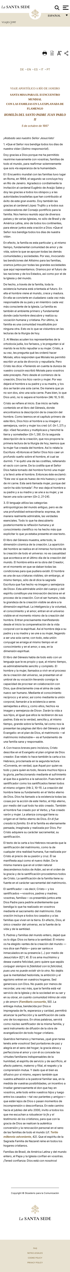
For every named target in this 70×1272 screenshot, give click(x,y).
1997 (13, 22)
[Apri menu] (65, 8)
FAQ (35, 1248)
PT (48, 69)
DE (22, 69)
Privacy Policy (35, 1262)
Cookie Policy (35, 1258)
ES (36, 69)
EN (29, 69)
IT (42, 69)
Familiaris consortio (33, 1001)
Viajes (6, 22)
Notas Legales (35, 1253)
